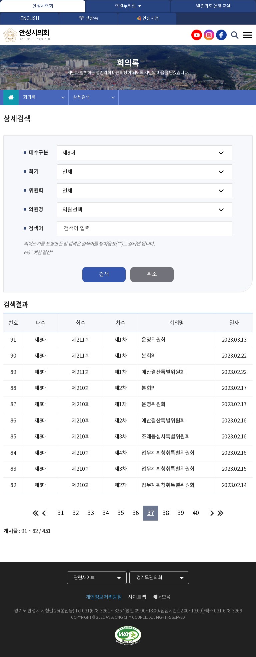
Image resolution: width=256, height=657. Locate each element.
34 (105, 513)
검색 (104, 274)
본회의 (148, 356)
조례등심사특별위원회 (165, 437)
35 (120, 513)
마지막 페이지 (220, 513)
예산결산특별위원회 (163, 372)
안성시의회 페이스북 (221, 35)
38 (165, 513)
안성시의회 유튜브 (196, 35)
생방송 (92, 18)
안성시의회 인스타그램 (209, 35)
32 (75, 513)
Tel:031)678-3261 (92, 611)
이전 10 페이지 (44, 513)
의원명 (36, 210)
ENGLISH (29, 18)
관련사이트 (84, 577)
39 (180, 513)
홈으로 (11, 97)
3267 (119, 611)
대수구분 (38, 153)
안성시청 (150, 18)
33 (90, 513)
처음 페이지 (35, 513)
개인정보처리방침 (104, 597)
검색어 (36, 229)
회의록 (29, 97)
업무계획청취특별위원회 (168, 453)
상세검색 (81, 97)
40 (195, 513)
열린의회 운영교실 (213, 6)
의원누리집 (125, 6)
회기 (33, 172)
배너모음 (162, 597)
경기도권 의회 (149, 577)
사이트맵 (137, 597)
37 (150, 513)
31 (60, 513)
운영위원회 (153, 340)
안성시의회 (42, 6)
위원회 (36, 191)
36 (135, 513)
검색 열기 (235, 35)
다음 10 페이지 (212, 513)
